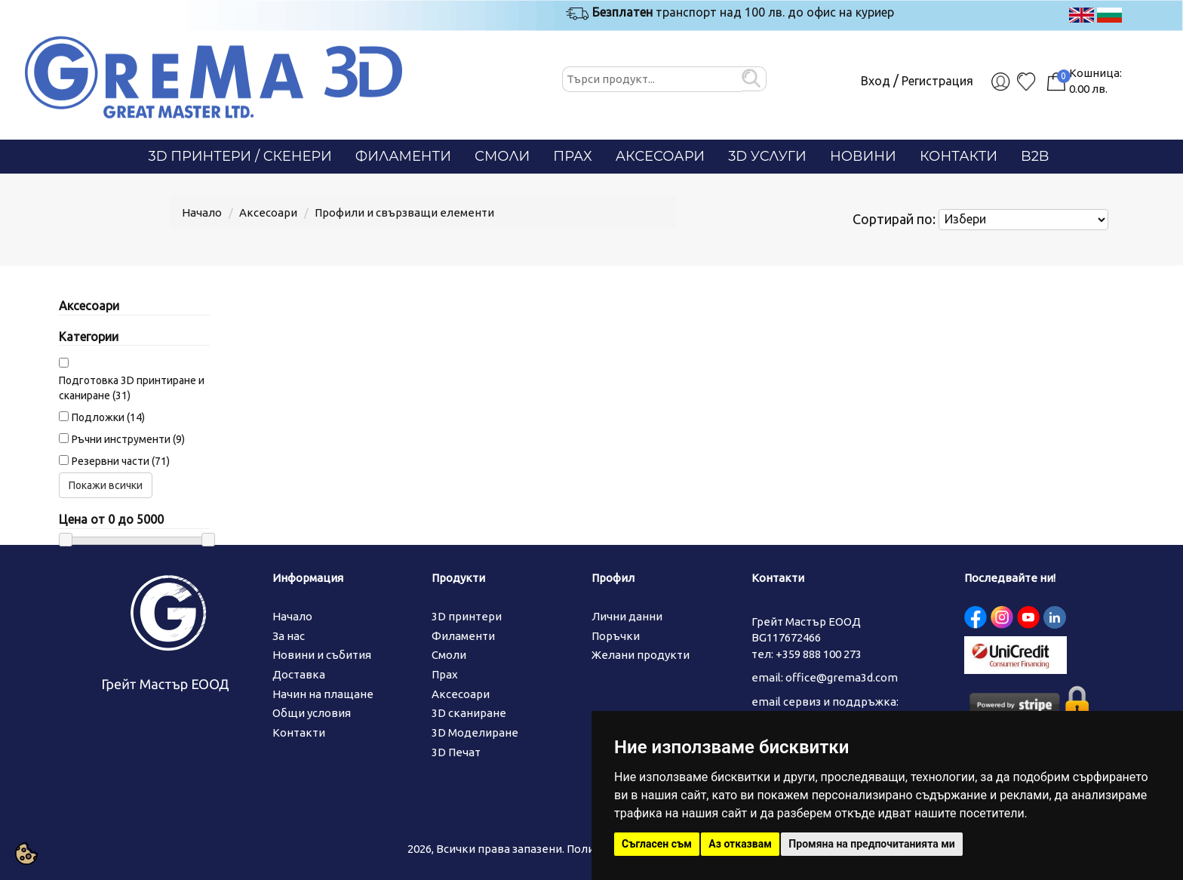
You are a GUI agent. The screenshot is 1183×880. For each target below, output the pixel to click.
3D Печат (456, 752)
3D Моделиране (475, 732)
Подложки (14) (108, 417)
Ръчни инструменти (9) (128, 439)
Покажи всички (106, 485)
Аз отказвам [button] (740, 844)
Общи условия (311, 712)
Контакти (958, 156)
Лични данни (627, 616)
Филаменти (403, 156)
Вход (875, 81)
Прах (572, 156)
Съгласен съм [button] (657, 844)
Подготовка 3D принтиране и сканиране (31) (131, 388)
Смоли (502, 156)
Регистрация (937, 81)
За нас (288, 635)
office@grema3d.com (841, 677)
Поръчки (616, 635)
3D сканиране (469, 712)
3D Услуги (767, 156)
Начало (202, 212)
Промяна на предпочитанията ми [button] (871, 844)
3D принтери (467, 616)
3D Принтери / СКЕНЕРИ (240, 156)
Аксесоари (660, 156)
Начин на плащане (322, 694)
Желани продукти (641, 654)
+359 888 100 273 (819, 654)
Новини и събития (321, 654)
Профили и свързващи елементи (404, 212)
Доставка (298, 674)
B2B (1035, 156)
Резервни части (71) (121, 461)
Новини (863, 156)
